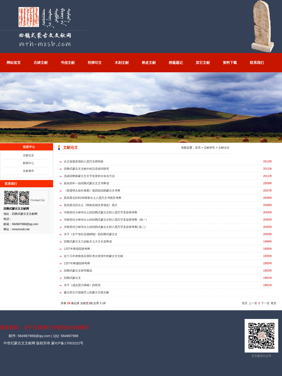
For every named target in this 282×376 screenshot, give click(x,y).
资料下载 (230, 63)
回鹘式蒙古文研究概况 (78, 270)
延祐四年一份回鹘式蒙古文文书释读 (86, 183)
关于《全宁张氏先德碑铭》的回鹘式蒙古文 (91, 234)
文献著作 (28, 171)
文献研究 (209, 147)
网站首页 (14, 63)
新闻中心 (28, 163)
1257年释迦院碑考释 (77, 263)
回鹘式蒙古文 (72, 278)
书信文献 (68, 63)
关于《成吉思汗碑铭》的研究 (82, 285)
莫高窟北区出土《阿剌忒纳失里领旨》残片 (91, 205)
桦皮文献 (149, 63)
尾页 (273, 303)
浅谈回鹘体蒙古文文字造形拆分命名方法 (89, 176)
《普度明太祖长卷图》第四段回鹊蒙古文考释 (92, 190)
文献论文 (28, 155)
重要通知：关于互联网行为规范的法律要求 (44, 327)
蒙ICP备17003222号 (66, 343)
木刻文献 (122, 63)
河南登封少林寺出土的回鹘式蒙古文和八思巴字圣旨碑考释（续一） (106, 219)
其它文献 (203, 63)
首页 (198, 147)
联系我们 (257, 63)
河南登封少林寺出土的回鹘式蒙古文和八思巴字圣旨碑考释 (100, 212)
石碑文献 (41, 63)
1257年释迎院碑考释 (77, 248)
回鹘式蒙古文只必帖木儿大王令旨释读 (88, 241)
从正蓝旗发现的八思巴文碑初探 (83, 161)
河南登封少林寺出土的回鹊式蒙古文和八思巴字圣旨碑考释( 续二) (104, 227)
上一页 (253, 303)
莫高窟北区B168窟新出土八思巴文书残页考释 (92, 198)
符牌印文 (95, 63)
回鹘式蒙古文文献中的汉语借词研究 (86, 168)
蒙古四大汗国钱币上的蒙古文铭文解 (86, 292)
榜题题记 (176, 63)
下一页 (265, 303)
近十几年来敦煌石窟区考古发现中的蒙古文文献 (93, 256)
